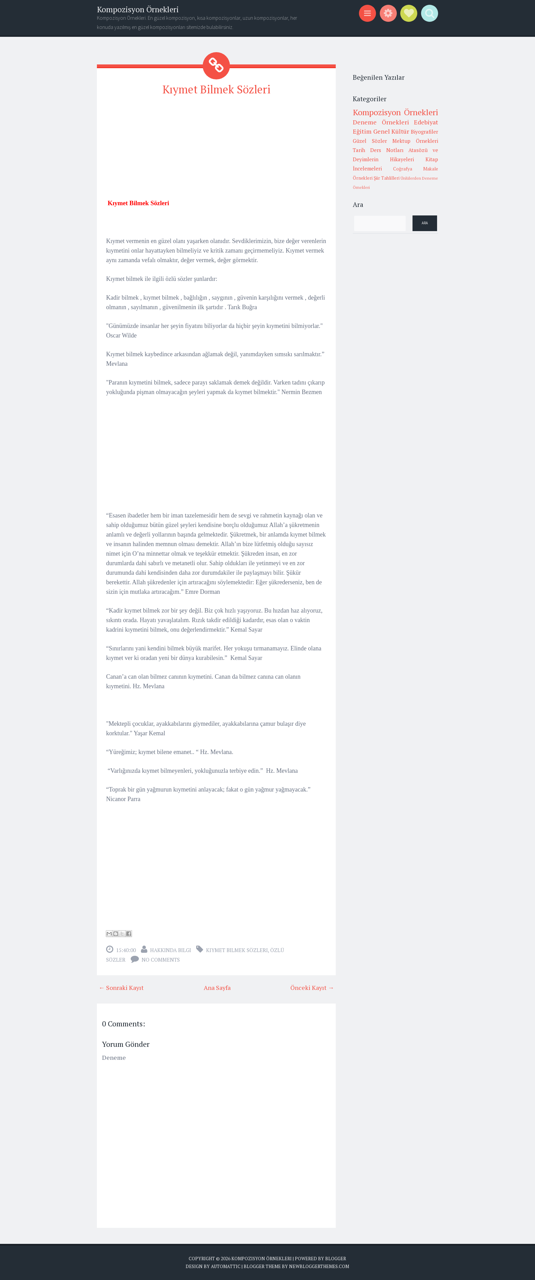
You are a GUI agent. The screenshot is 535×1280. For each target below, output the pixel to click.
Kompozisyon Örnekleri (138, 9)
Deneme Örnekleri (381, 122)
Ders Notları (387, 150)
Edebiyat (426, 122)
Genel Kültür (391, 131)
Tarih (359, 150)
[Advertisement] (216, 150)
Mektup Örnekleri (415, 140)
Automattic (226, 1266)
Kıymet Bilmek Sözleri (216, 89)
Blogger (335, 1258)
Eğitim (362, 131)
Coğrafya (402, 169)
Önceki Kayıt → (312, 987)
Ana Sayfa (217, 987)
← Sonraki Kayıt (121, 987)
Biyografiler (424, 131)
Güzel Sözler (370, 140)
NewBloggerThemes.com (319, 1266)
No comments (161, 959)
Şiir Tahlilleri (387, 178)
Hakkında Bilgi (170, 950)
